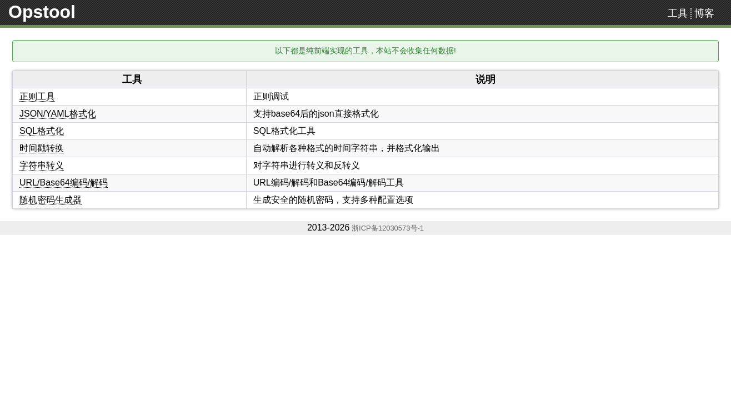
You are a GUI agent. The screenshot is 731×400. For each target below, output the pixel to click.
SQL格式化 (41, 131)
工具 (678, 13)
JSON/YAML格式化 (57, 113)
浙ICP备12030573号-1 (386, 228)
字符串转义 (41, 165)
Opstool (42, 12)
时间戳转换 (41, 148)
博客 (704, 13)
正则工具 (37, 96)
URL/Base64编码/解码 (63, 182)
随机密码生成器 (50, 199)
